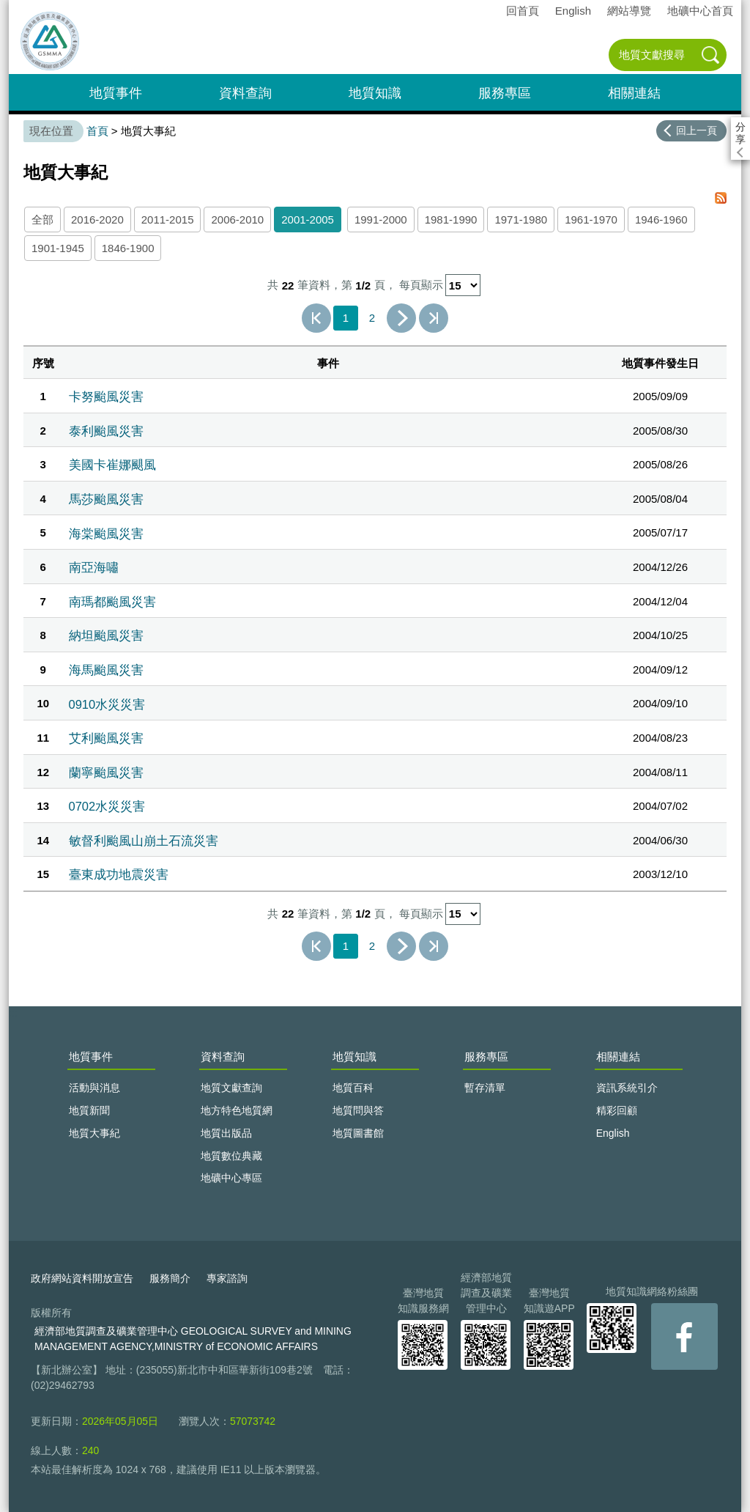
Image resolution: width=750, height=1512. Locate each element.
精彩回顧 (616, 1110)
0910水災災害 (107, 704)
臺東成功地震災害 (118, 874)
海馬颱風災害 (106, 669)
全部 (42, 219)
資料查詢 (245, 93)
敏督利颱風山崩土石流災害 (143, 840)
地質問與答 (358, 1110)
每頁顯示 (421, 285)
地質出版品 (226, 1133)
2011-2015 (167, 219)
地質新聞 (89, 1110)
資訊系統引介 (627, 1088)
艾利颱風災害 (106, 738)
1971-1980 (520, 219)
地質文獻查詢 (231, 1088)
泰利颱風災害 (106, 431)
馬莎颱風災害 (106, 499)
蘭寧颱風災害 (106, 772)
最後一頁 (433, 318)
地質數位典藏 (231, 1156)
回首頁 (522, 10)
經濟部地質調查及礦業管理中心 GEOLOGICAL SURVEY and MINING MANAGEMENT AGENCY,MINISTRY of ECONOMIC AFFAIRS (193, 1338)
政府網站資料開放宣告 (82, 1278)
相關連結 (634, 93)
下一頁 (401, 318)
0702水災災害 (107, 806)
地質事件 (115, 93)
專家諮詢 (227, 1278)
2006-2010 (237, 219)
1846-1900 (128, 248)
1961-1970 (591, 219)
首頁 (97, 131)
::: (13, 6)
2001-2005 (307, 219)
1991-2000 (380, 219)
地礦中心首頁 (700, 10)
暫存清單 (484, 1088)
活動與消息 (94, 1088)
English (573, 10)
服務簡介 (169, 1278)
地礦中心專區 (231, 1178)
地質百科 (353, 1088)
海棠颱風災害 (106, 533)
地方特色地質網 (236, 1110)
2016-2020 (97, 219)
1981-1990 (451, 219)
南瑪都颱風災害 (112, 601)
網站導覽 (629, 10)
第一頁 (316, 318)
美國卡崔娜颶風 (112, 464)
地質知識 (375, 93)
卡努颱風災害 (106, 396)
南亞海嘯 (94, 567)
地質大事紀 (94, 1133)
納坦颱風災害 (106, 635)
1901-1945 (57, 248)
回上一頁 (696, 130)
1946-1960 (661, 219)
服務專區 (504, 93)
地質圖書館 (358, 1133)
